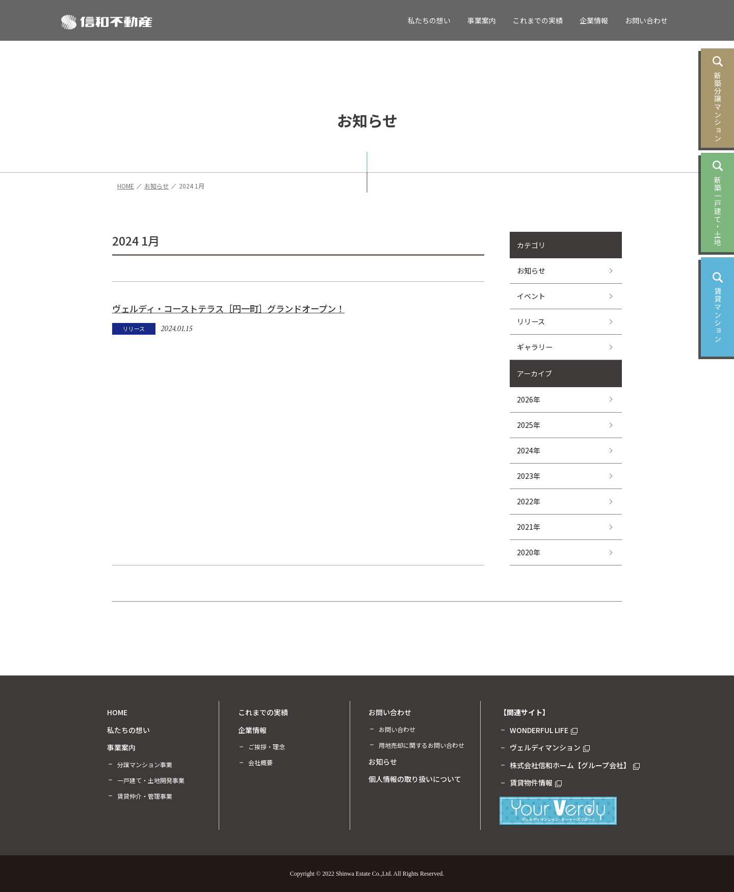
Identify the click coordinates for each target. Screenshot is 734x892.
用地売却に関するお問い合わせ (421, 745)
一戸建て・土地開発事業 (151, 780)
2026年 (528, 399)
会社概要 (260, 762)
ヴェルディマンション (550, 747)
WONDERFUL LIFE (544, 730)
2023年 (528, 476)
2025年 (528, 425)
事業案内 (481, 20)
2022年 (528, 501)
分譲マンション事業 (144, 764)
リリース (531, 321)
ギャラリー (535, 347)
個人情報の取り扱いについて (415, 779)
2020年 (528, 552)
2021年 (528, 527)
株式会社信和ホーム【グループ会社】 (575, 765)
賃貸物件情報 (536, 782)
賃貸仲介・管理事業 (144, 796)
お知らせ (531, 270)
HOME (117, 712)
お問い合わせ (646, 20)
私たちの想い (429, 20)
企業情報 (594, 20)
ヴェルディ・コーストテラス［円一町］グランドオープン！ (228, 308)
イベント (531, 296)
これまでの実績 (538, 20)
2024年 (528, 450)
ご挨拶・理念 (266, 746)
